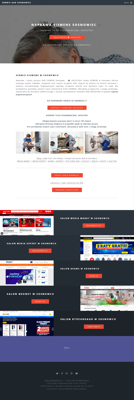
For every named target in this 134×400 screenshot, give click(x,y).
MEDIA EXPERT (39, 161)
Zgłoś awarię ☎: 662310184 (67, 37)
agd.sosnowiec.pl (54, 380)
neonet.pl (40, 301)
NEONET (60, 161)
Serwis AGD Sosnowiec (16, 2)
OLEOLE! (85, 161)
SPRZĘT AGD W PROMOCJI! (67, 175)
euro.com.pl (94, 327)
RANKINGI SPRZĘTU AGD (67, 190)
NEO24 (95, 161)
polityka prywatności (78, 380)
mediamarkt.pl (93, 225)
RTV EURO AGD (73, 161)
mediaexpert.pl (40, 251)
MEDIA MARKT (23, 161)
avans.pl (93, 276)
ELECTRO (113, 161)
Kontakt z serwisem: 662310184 (67, 108)
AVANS (51, 161)
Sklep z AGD (42, 158)
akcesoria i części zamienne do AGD (67, 183)
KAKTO (103, 161)
